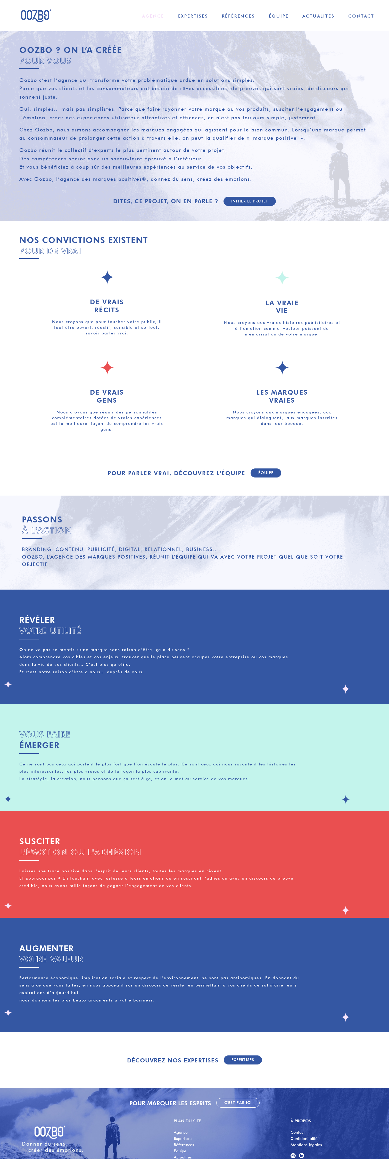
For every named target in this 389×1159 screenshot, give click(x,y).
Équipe (279, 16)
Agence (153, 16)
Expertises (193, 16)
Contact (361, 16)
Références (238, 16)
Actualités (318, 16)
